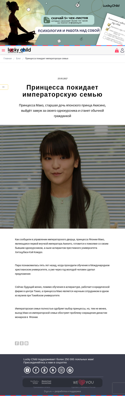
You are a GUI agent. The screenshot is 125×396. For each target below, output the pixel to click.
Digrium (48, 391)
